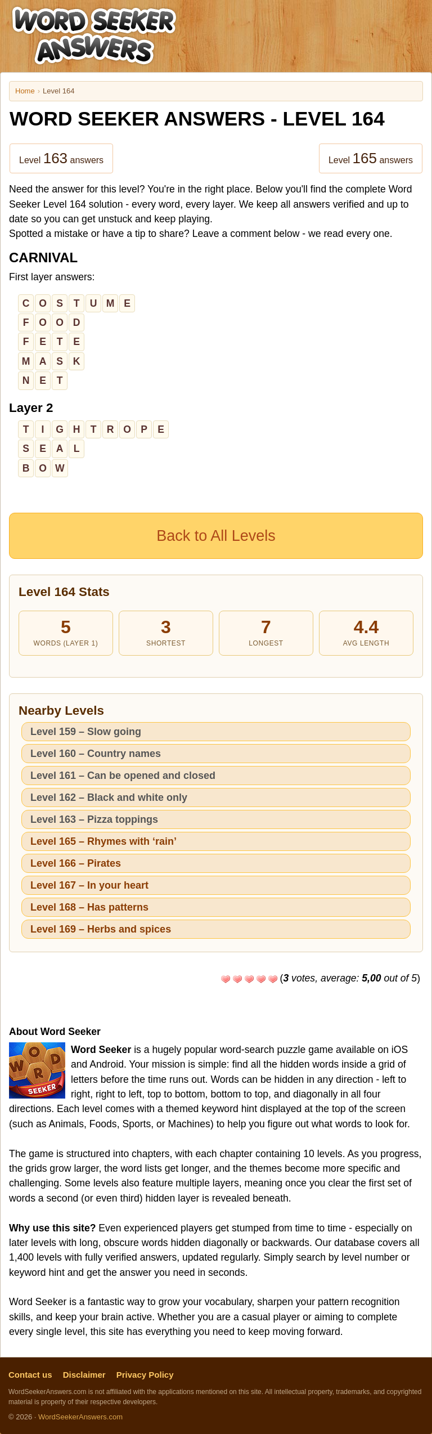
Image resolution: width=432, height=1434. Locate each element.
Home (25, 91)
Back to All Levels (216, 535)
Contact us (30, 1374)
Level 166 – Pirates (75, 863)
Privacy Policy (145, 1374)
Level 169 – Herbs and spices (100, 929)
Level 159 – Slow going (85, 731)
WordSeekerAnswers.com (80, 1417)
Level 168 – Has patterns (89, 907)
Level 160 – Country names (95, 753)
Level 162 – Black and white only (108, 797)
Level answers (61, 158)
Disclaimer (84, 1374)
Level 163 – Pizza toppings (94, 819)
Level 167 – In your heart (89, 885)
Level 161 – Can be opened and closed (122, 775)
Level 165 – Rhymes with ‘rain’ (103, 841)
